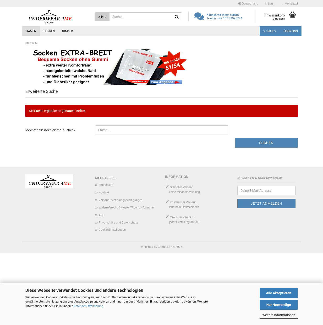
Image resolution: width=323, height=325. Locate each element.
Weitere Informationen (278, 315)
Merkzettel (290, 3)
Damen (31, 31)
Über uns (291, 31)
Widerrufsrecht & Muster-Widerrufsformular (126, 279)
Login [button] (270, 3)
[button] (248, 3)
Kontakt (104, 264)
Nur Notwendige (278, 305)
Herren (49, 31)
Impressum (106, 256)
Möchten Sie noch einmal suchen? (50, 202)
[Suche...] (102, 16)
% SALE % (270, 31)
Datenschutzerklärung (88, 306)
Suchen (266, 214)
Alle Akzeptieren (278, 293)
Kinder (67, 31)
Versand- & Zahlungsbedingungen (120, 271)
